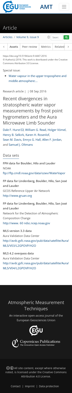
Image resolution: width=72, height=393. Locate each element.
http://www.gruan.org (17, 195)
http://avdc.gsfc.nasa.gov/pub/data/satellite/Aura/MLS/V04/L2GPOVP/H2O (36, 265)
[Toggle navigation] (64, 6)
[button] (48, 37)
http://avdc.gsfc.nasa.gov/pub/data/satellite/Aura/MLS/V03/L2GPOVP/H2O (36, 243)
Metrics (46, 46)
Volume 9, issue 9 (27, 37)
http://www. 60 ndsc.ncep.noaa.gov (26, 223)
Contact (16, 386)
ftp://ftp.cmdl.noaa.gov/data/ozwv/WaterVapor (34, 173)
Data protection (49, 386)
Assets (14, 46)
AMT (46, 7)
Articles (7, 37)
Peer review (29, 46)
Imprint (30, 386)
